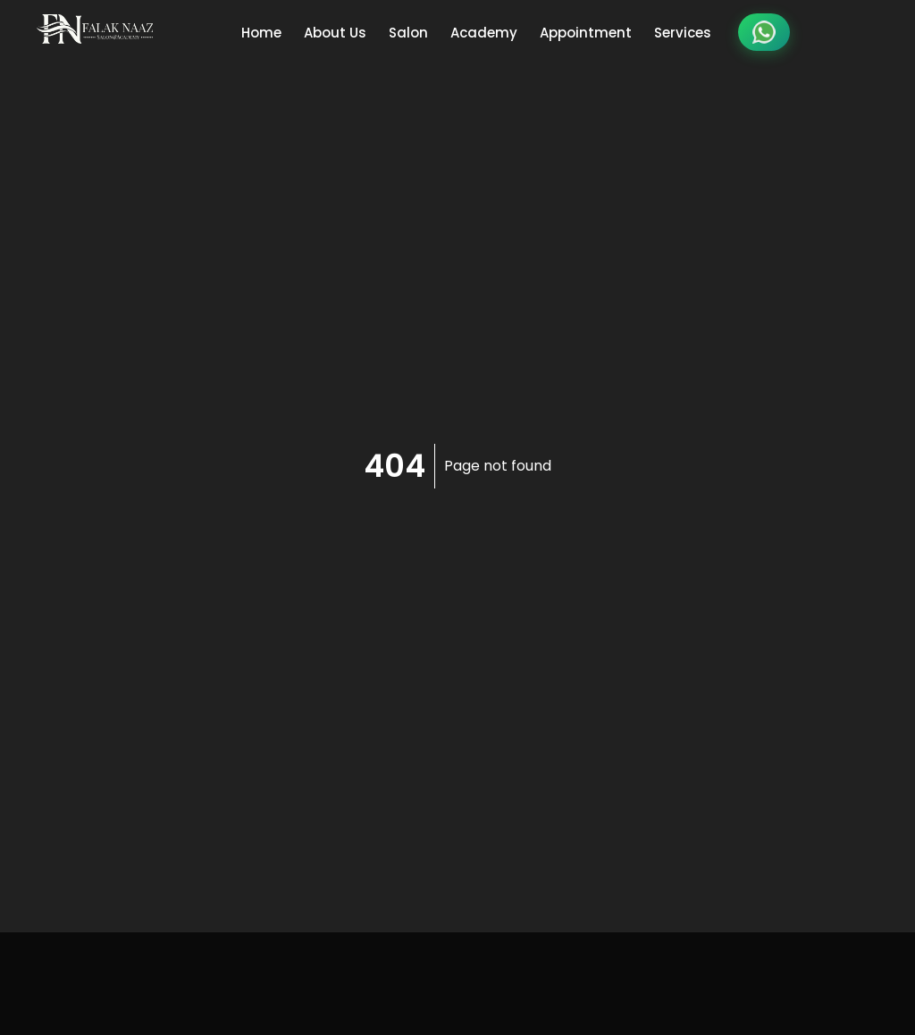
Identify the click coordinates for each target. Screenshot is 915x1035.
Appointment (586, 32)
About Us (335, 32)
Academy (483, 32)
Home (261, 32)
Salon (408, 32)
